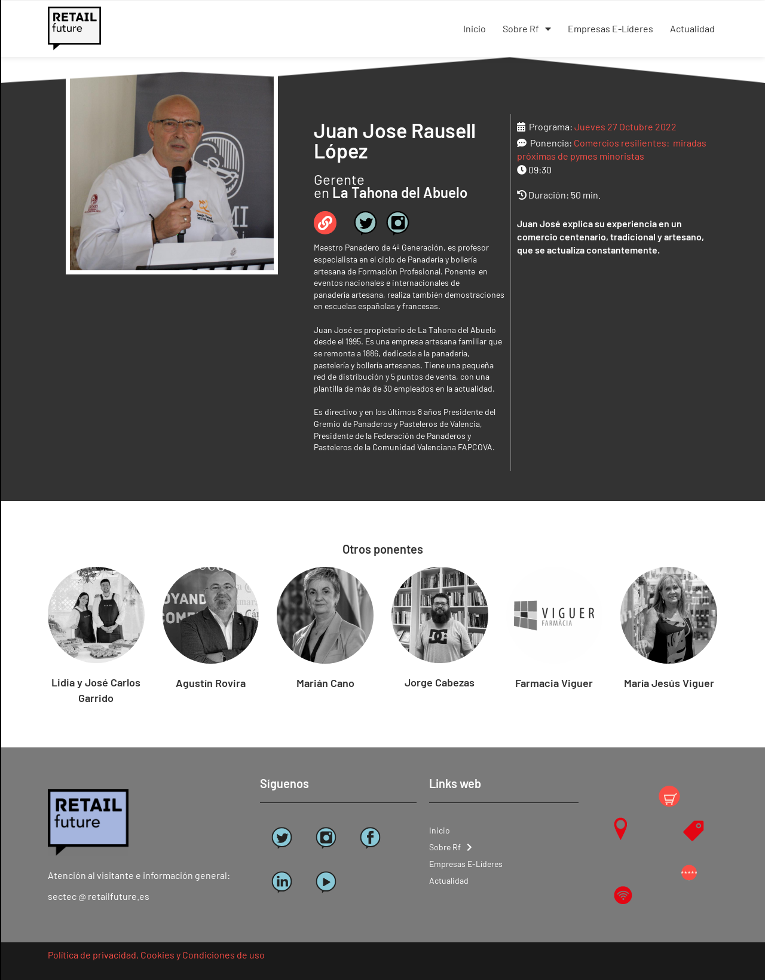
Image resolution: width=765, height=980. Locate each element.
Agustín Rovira (211, 682)
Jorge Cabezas (440, 682)
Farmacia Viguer (554, 682)
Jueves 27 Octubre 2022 (625, 126)
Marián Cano (325, 682)
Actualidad (692, 28)
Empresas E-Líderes (610, 28)
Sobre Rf (527, 28)
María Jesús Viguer (669, 682)
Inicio (474, 28)
